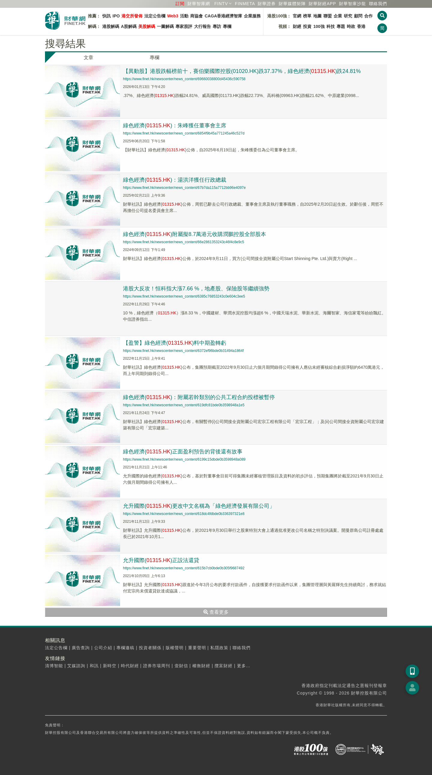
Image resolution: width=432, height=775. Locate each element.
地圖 (317, 16)
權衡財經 (201, 665)
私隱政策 (219, 647)
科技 (330, 26)
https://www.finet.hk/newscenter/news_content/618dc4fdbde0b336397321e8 (183, 514)
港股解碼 (110, 26)
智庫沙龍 (352, 3)
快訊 (106, 16)
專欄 (227, 26)
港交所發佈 (132, 16)
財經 (297, 26)
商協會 (196, 16)
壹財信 (181, 665)
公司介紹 (103, 647)
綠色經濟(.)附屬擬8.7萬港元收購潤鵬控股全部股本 (194, 234)
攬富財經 (223, 665)
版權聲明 (175, 647)
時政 (351, 26)
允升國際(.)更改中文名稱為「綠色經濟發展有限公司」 (199, 506)
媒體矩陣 (292, 3)
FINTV (221, 3)
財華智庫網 (199, 3)
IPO (116, 16)
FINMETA (245, 3)
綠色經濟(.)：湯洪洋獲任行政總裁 (174, 180)
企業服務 (252, 16)
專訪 (217, 26)
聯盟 (327, 16)
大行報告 (202, 26)
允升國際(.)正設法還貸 (161, 560)
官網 (297, 16)
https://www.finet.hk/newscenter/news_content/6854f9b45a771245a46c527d (183, 133)
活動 (184, 16)
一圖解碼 (165, 26)
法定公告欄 (154, 16)
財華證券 (267, 3)
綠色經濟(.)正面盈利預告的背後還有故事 (182, 452)
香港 (361, 26)
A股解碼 (128, 26)
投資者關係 (150, 647)
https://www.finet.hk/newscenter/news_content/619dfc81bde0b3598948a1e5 (183, 405)
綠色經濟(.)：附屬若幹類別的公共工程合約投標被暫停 (199, 397)
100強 (318, 26)
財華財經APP (322, 3)
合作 (368, 16)
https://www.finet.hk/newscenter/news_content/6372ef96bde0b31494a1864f (183, 351)
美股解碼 (146, 26)
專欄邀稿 (125, 647)
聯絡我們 (378, 3)
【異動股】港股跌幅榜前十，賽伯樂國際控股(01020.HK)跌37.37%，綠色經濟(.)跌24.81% (242, 71)
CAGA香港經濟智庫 (223, 16)
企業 (338, 16)
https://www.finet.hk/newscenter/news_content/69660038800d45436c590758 (184, 79)
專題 (341, 26)
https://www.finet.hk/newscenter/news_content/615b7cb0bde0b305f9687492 (183, 568)
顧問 (358, 16)
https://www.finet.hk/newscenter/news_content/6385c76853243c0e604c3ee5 (184, 296)
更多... (243, 665)
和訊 (94, 665)
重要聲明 (197, 647)
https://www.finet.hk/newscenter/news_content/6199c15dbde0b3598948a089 (184, 459)
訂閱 (180, 3)
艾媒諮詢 (76, 665)
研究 (348, 16)
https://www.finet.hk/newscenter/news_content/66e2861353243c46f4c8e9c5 (183, 242)
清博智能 (54, 665)
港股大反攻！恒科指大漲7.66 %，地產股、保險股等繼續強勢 (196, 289)
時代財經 (130, 665)
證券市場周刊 (156, 665)
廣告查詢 (81, 647)
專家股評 (184, 26)
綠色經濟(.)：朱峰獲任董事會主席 (174, 126)
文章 (88, 57)
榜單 (307, 16)
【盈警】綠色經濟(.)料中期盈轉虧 (174, 343)
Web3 (172, 16)
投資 (307, 26)
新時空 (109, 665)
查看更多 (216, 612)
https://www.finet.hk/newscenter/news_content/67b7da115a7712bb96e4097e (184, 188)
